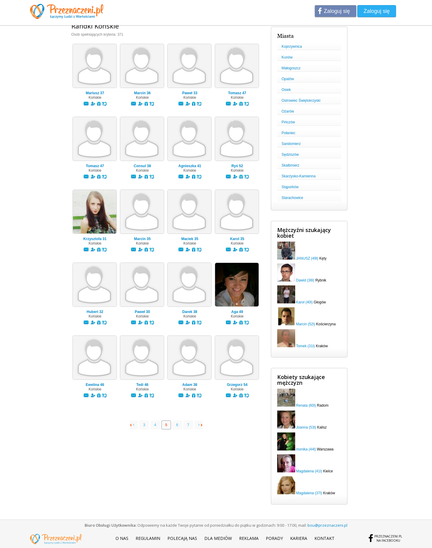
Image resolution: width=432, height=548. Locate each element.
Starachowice (292, 198)
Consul (142, 166)
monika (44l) (306, 449)
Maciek (189, 239)
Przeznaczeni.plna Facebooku (388, 538)
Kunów (287, 57)
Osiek (286, 90)
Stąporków (290, 187)
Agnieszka (189, 166)
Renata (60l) (306, 405)
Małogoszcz (291, 68)
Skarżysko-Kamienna (299, 176)
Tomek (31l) (305, 346)
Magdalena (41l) (309, 471)
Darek (189, 312)
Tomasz (237, 93)
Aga (237, 312)
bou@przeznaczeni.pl (327, 525)
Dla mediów (218, 538)
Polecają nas (182, 538)
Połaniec (289, 133)
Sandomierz (291, 144)
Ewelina (95, 385)
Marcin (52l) (305, 324)
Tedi (142, 385)
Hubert (95, 312)
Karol (237, 239)
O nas (122, 538)
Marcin (142, 93)
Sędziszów (290, 154)
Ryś (237, 166)
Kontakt (324, 538)
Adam (189, 385)
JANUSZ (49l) (307, 258)
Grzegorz (237, 385)
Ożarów (288, 111)
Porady (274, 538)
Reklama (249, 538)
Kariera (298, 538)
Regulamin (148, 538)
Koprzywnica (292, 46)
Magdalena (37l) (309, 493)
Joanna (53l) (306, 427)
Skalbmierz (290, 165)
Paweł (189, 93)
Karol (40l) (304, 302)
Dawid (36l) (305, 280)
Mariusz (95, 93)
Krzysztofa (94, 239)
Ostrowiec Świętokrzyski (301, 100)
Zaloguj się (337, 11)
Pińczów (288, 122)
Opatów (288, 79)
